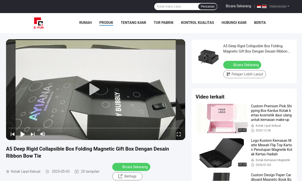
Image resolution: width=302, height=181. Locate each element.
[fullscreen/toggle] (179, 134)
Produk (106, 23)
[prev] (13, 134)
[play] (95, 89)
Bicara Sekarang (238, 6)
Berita (260, 23)
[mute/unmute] (43, 134)
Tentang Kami (133, 23)
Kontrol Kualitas (197, 23)
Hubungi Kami (234, 23)
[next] (33, 134)
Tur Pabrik (164, 23)
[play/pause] (23, 134)
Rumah (85, 23)
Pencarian (207, 6)
